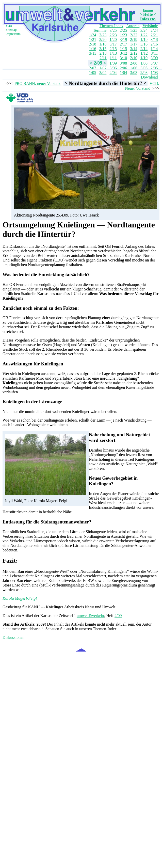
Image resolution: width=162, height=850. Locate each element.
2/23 (113, 35)
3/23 (102, 35)
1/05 (92, 72)
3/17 (113, 44)
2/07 (92, 68)
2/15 (113, 49)
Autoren (132, 26)
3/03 (133, 72)
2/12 (133, 53)
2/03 (144, 72)
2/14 (144, 49)
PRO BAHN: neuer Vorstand (37, 83)
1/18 (102, 44)
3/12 (123, 53)
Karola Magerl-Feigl (20, 598)
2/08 (133, 63)
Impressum (13, 34)
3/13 (92, 53)
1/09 (113, 63)
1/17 (133, 44)
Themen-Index (111, 26)
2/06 (123, 68)
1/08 (144, 63)
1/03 (154, 72)
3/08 (123, 63)
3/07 (154, 63)
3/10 (123, 58)
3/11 (154, 53)
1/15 (123, 49)
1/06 (133, 68)
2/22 (133, 35)
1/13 (113, 53)
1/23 (123, 35)
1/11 (113, 58)
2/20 (102, 39)
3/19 (123, 39)
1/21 (92, 39)
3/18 (154, 39)
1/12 (144, 53)
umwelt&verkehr (90, 615)
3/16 (144, 44)
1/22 (144, 35)
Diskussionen (13, 637)
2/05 (154, 68)
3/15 (102, 49)
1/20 (113, 39)
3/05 (144, 68)
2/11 (103, 58)
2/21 (154, 35)
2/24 (154, 30)
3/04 (102, 72)
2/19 (133, 39)
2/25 (123, 30)
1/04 (123, 72)
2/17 (123, 44)
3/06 (113, 68)
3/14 (133, 49)
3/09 (154, 58)
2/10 (133, 58)
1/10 (144, 58)
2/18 (92, 44)
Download (149, 77)
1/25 (133, 30)
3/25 (113, 30)
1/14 (154, 49)
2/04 (113, 72)
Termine (99, 30)
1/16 (92, 49)
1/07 (102, 68)
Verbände (150, 26)
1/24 (92, 35)
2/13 (102, 53)
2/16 (154, 44)
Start (9, 25)
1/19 (144, 39)
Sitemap (11, 30)
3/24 (144, 30)
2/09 (118, 615)
